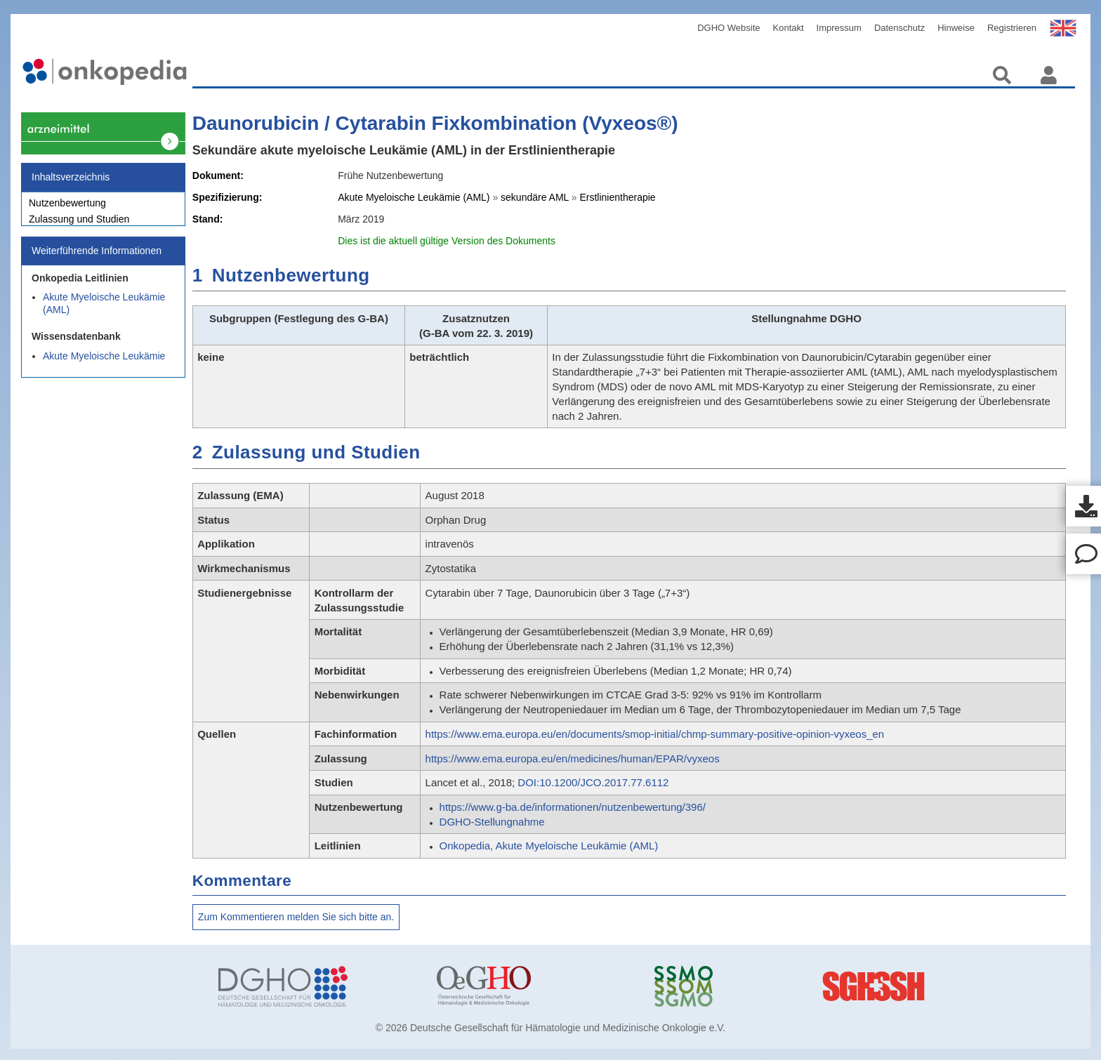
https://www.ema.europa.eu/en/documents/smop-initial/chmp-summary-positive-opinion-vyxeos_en (655, 734)
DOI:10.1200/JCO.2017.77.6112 (592, 782)
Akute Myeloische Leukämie (104, 363)
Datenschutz (899, 27)
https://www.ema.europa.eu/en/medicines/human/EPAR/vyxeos (573, 758)
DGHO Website (728, 27)
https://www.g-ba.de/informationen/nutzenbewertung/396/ (573, 807)
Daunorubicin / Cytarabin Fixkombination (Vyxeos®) (435, 123)
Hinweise (956, 27)
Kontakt (788, 27)
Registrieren (1011, 27)
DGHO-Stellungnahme (492, 822)
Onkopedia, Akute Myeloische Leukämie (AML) (549, 846)
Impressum (839, 27)
